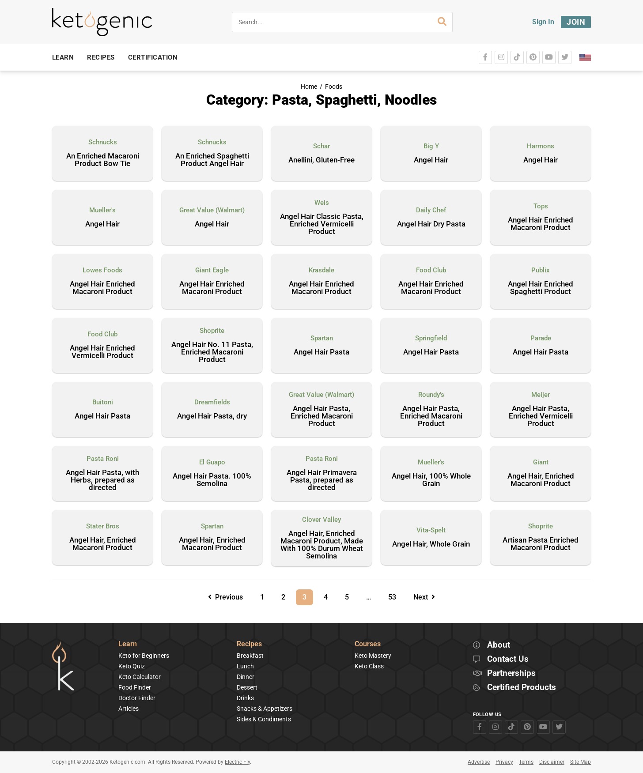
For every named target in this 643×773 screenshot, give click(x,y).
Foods (333, 86)
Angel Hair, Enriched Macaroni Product (540, 480)
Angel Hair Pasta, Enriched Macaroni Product (322, 416)
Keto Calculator (139, 676)
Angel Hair (431, 160)
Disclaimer (551, 762)
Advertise (479, 762)
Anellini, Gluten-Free (321, 160)
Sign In (543, 22)
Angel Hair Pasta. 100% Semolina (212, 480)
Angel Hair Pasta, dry (212, 416)
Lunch (245, 666)
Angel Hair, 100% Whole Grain (431, 480)
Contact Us (508, 659)
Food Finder (134, 687)
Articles (128, 708)
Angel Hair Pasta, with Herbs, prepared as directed (102, 480)
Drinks (245, 697)
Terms (526, 762)
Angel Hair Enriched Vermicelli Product (102, 352)
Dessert (247, 687)
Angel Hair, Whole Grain (431, 544)
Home (309, 86)
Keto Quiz (131, 666)
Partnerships (511, 673)
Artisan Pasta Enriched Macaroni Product (541, 544)
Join (576, 21)
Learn (127, 644)
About (498, 645)
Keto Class (369, 666)
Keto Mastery (373, 655)
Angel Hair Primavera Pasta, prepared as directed (322, 480)
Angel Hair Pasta (321, 352)
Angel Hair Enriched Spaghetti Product (540, 288)
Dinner (245, 676)
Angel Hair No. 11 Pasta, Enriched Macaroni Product (212, 352)
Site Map (580, 762)
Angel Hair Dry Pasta (431, 224)
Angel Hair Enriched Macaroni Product (540, 224)
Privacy (504, 762)
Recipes (249, 644)
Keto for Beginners (143, 655)
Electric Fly (237, 762)
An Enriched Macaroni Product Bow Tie (102, 160)
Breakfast (250, 655)
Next (424, 597)
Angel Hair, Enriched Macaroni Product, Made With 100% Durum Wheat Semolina (321, 545)
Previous (225, 597)
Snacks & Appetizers (264, 708)
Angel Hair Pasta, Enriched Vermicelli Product (541, 416)
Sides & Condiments (264, 719)
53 (395, 595)
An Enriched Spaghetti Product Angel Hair (212, 160)
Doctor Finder (136, 697)
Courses (368, 644)
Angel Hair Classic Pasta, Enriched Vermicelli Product (321, 224)
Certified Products (521, 687)
